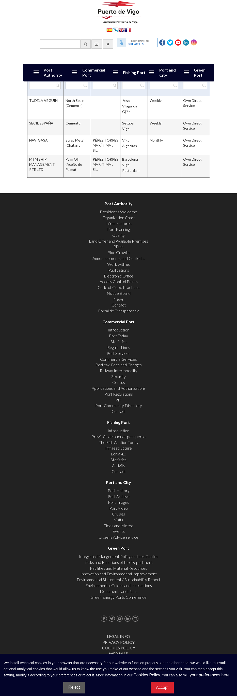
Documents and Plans (118, 591)
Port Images (118, 502)
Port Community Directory (118, 405)
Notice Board (119, 293)
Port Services (118, 353)
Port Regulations (118, 394)
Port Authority (53, 72)
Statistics (118, 341)
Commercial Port (93, 72)
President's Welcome (118, 211)
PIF (118, 399)
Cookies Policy (118, 647)
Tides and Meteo (118, 525)
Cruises (118, 513)
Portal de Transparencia (118, 310)
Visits (118, 519)
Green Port (200, 72)
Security (118, 376)
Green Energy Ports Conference (118, 597)
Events (119, 531)
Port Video (118, 508)
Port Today (118, 335)
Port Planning (118, 229)
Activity (118, 465)
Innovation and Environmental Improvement (119, 573)
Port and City (167, 72)
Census (118, 382)
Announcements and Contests (118, 258)
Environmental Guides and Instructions (118, 585)
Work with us (118, 264)
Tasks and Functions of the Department (119, 562)
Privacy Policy (118, 642)
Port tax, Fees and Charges (119, 364)
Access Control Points (119, 281)
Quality (118, 235)
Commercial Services (118, 359)
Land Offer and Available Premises (118, 241)
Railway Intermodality (118, 370)
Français (128, 29)
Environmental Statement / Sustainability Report (118, 579)
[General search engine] (65, 44)
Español (109, 29)
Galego (116, 29)
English (122, 29)
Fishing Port (134, 72)
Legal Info (118, 636)
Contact (119, 304)
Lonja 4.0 (118, 453)
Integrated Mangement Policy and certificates (118, 556)
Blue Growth (118, 252)
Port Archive (119, 496)
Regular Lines (118, 347)
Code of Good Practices (118, 287)
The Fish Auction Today (118, 442)
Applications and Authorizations (119, 388)
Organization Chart (118, 217)
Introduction (118, 329)
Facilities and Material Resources (118, 568)
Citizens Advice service (118, 537)
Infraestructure (118, 448)
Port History (119, 490)
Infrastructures (118, 223)
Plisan (118, 246)
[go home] (108, 44)
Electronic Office (118, 275)
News (118, 299)
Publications (118, 270)
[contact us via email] (96, 44)
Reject (74, 687)
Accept (162, 687)
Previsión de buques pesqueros (118, 436)
